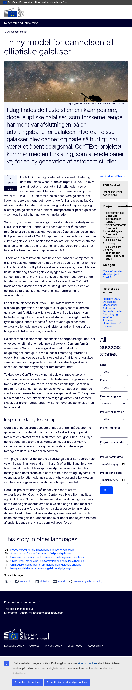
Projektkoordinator (112, 442)
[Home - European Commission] (14, 12)
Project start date (111, 457)
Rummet (108, 320)
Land (103, 364)
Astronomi (109, 308)
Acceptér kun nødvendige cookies (67, 682)
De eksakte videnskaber (110, 303)
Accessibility (95, 645)
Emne (103, 380)
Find (106, 490)
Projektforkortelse (112, 412)
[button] (8, 581)
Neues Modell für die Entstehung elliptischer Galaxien (42, 549)
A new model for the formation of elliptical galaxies (40, 553)
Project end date (111, 472)
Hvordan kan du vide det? (51, 2)
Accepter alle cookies (27, 682)
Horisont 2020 (111, 298)
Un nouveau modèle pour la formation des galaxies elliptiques (47, 561)
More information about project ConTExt (113, 274)
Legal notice (75, 645)
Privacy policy (53, 645)
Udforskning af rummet (112, 325)
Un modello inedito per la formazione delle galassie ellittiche (45, 564)
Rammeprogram (110, 396)
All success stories (17, 31)
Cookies (34, 645)
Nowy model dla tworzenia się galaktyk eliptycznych (41, 568)
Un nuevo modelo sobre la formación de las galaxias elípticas (47, 557)
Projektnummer (110, 427)
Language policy (14, 645)
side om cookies (87, 663)
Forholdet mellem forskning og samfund (113, 314)
